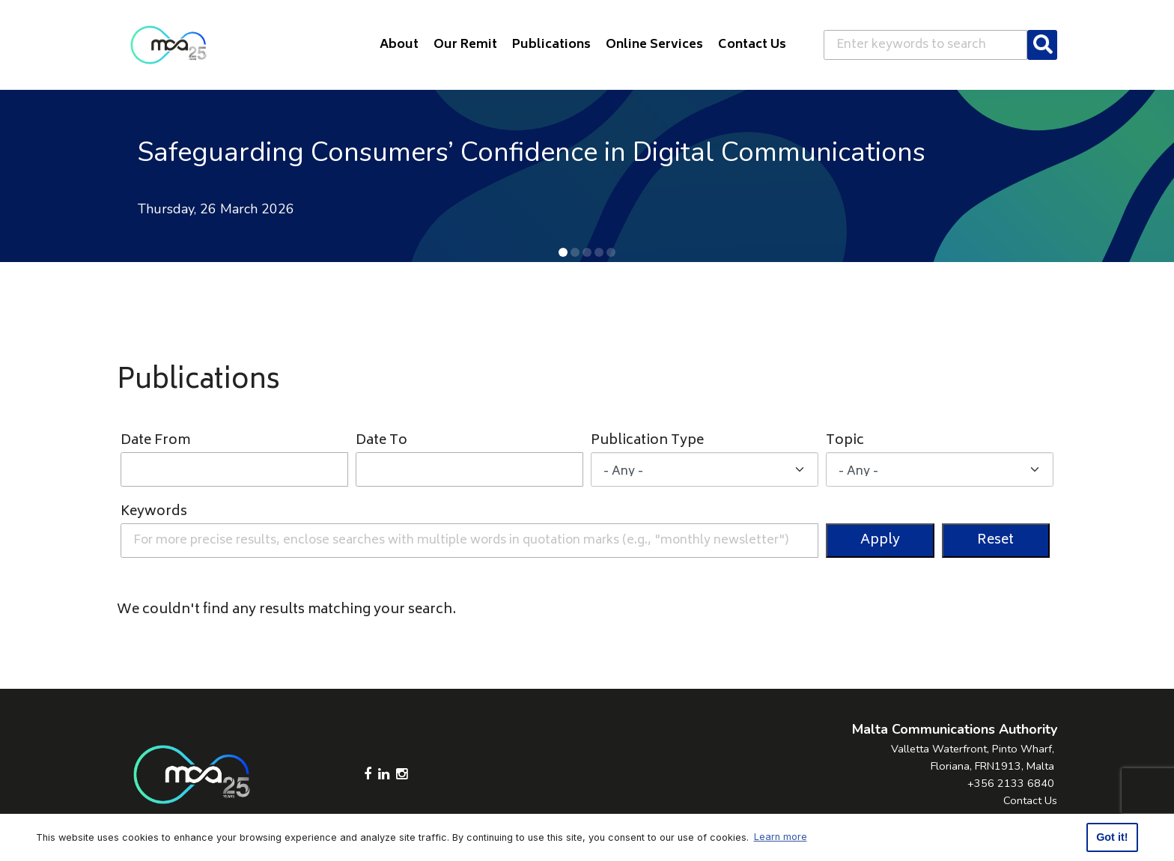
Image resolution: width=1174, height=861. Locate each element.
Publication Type (647, 441)
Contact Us (1030, 800)
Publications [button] (551, 44)
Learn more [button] (780, 836)
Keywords (154, 512)
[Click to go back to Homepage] (168, 45)
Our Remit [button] (465, 44)
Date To (381, 441)
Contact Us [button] (752, 44)
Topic (845, 441)
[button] (563, 252)
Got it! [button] (1112, 837)
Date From (155, 441)
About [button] (399, 44)
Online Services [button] (654, 44)
